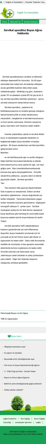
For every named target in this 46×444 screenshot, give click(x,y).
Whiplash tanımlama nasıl (14, 347)
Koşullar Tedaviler (33, 2)
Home (4, 22)
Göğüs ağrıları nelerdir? (13, 390)
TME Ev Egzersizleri (9, 319)
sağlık (38, 422)
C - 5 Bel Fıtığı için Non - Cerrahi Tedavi (20, 371)
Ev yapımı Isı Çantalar (13, 353)
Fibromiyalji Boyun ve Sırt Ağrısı (14, 313)
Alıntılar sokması (31, 22)
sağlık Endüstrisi (9, 419)
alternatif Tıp (15, 22)
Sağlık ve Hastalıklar (14, 2)
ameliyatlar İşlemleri (23, 422)
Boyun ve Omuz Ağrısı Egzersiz (16, 377)
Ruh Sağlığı (25, 419)
